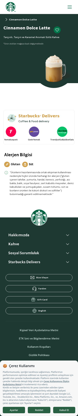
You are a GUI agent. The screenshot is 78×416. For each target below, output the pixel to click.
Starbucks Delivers (24, 262)
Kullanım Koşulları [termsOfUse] (39, 347)
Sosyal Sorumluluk (23, 253)
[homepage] (11, 7)
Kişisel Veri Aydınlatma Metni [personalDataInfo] (39, 330)
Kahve (13, 244)
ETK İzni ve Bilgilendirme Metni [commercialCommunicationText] (39, 338)
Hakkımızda (18, 235)
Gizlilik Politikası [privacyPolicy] (39, 355)
